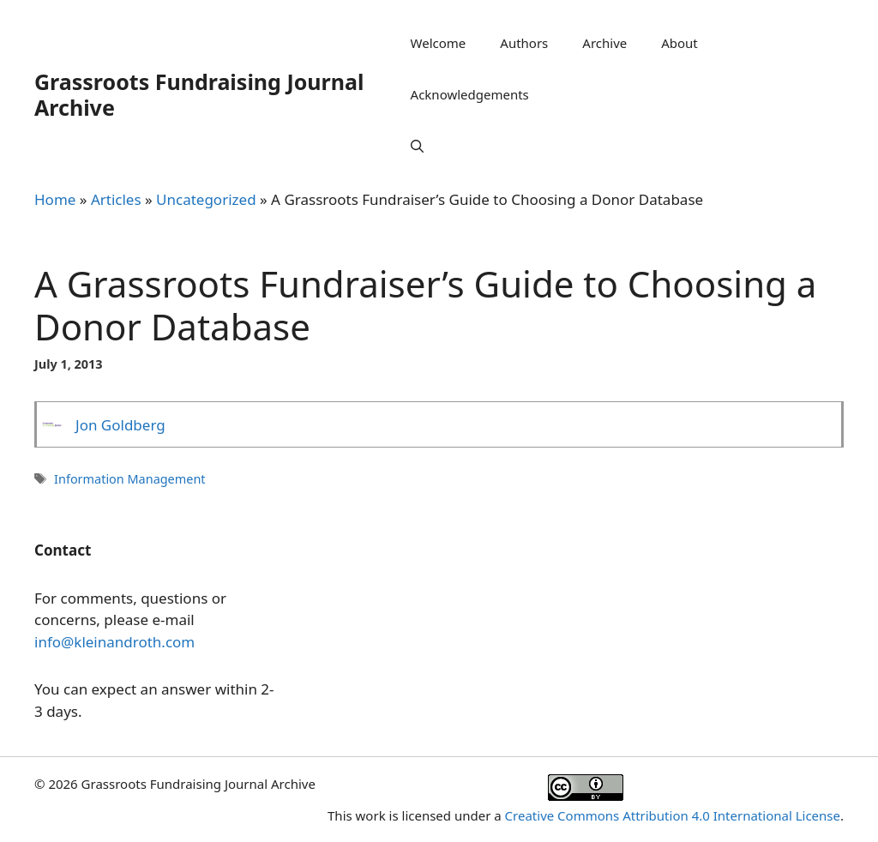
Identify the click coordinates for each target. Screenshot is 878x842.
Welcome (438, 42)
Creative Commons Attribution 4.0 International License (672, 815)
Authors (524, 42)
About (679, 42)
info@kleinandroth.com (114, 642)
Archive (604, 42)
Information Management (129, 479)
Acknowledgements (470, 94)
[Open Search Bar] (417, 145)
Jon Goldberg (120, 425)
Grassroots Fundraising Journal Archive (199, 94)
